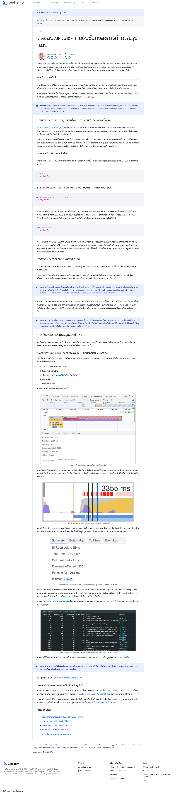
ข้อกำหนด (6, 791)
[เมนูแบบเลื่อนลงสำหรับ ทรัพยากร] (43, 2)
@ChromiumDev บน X (151, 767)
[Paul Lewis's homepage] (69, 58)
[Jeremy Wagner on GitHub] (48, 58)
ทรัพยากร (36, 3)
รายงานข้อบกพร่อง (84, 767)
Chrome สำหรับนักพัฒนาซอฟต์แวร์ (122, 767)
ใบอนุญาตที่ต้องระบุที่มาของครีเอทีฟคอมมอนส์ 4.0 (71, 745)
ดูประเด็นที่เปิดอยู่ (84, 771)
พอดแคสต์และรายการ (117, 778)
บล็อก (84, 3)
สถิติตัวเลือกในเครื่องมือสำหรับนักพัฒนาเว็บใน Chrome (63, 717)
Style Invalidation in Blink (55, 111)
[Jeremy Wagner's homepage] (55, 58)
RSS (144, 780)
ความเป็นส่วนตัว (17, 791)
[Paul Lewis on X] (66, 58)
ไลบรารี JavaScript (93, 694)
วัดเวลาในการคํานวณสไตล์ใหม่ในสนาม (56, 734)
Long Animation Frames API (118, 690)
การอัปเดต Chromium (118, 771)
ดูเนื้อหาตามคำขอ (65, 12)
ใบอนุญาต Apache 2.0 (116, 745)
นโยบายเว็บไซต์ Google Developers (57, 748)
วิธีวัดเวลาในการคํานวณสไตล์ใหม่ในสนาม (102, 702)
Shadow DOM (118, 320)
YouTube (146, 771)
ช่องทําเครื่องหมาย (58, 601)
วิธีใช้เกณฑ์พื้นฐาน (70, 3)
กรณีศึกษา (95, 3)
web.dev (40, 31)
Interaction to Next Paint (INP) (50, 128)
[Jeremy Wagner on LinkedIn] (52, 58)
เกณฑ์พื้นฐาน (53, 3)
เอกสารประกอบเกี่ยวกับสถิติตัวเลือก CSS (67, 678)
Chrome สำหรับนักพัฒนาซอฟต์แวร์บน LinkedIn (156, 775)
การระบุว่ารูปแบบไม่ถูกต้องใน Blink (55, 721)
